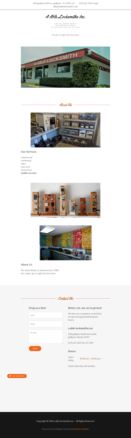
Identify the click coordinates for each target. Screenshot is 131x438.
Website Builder (81, 429)
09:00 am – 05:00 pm (90, 358)
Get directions (16, 376)
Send (35, 349)
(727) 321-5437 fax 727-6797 (80, 342)
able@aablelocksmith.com (65, 6)
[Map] (65, 392)
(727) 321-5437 (85, 3)
